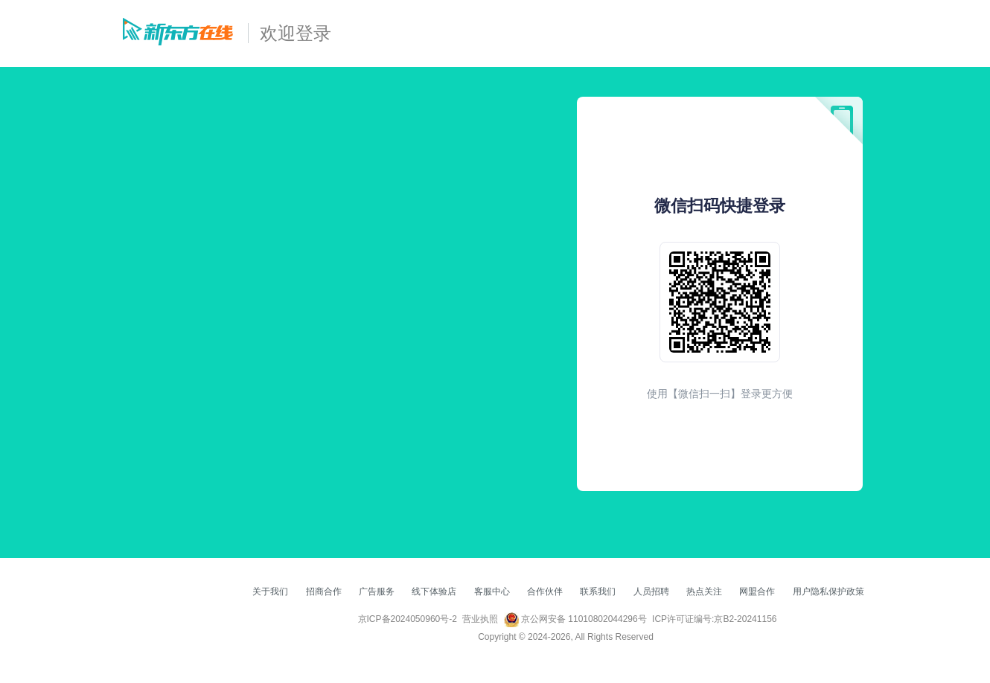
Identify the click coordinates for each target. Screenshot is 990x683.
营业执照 (480, 619)
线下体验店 (434, 591)
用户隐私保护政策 (828, 591)
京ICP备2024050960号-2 (407, 619)
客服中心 (492, 591)
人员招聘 (651, 591)
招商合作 (324, 591)
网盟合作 (757, 591)
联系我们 (598, 591)
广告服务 (377, 591)
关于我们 (270, 591)
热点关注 (704, 591)
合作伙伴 (545, 591)
